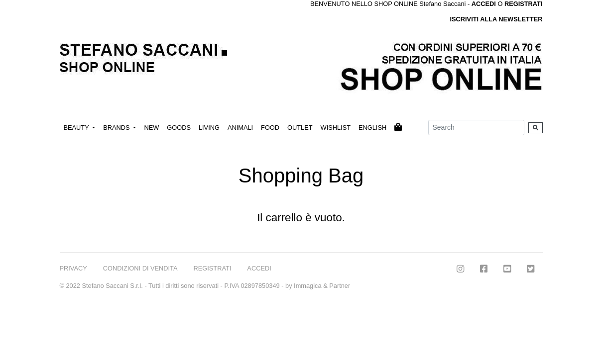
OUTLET (299, 127)
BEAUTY (77, 127)
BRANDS (117, 127)
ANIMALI (240, 127)
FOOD (270, 127)
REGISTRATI (523, 3)
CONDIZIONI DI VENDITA (140, 268)
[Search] (476, 127)
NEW (151, 127)
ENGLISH (372, 127)
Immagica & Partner (322, 285)
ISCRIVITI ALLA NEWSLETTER (496, 19)
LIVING (209, 127)
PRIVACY (73, 268)
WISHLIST (336, 127)
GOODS (179, 127)
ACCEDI (259, 268)
